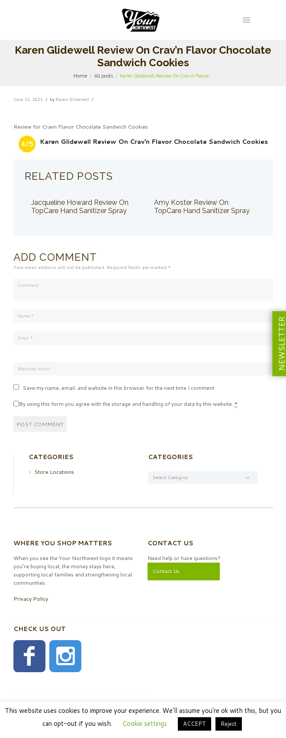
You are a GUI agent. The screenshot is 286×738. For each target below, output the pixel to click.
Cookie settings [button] (144, 723)
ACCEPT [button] (194, 724)
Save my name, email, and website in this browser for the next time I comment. (118, 388)
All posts (103, 75)
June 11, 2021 (28, 99)
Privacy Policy (30, 598)
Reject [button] (229, 724)
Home (80, 75)
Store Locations (54, 471)
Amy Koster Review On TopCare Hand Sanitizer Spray (202, 206)
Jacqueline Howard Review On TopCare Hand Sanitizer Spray (80, 206)
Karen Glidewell (72, 99)
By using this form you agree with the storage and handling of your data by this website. (128, 404)
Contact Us (166, 571)
